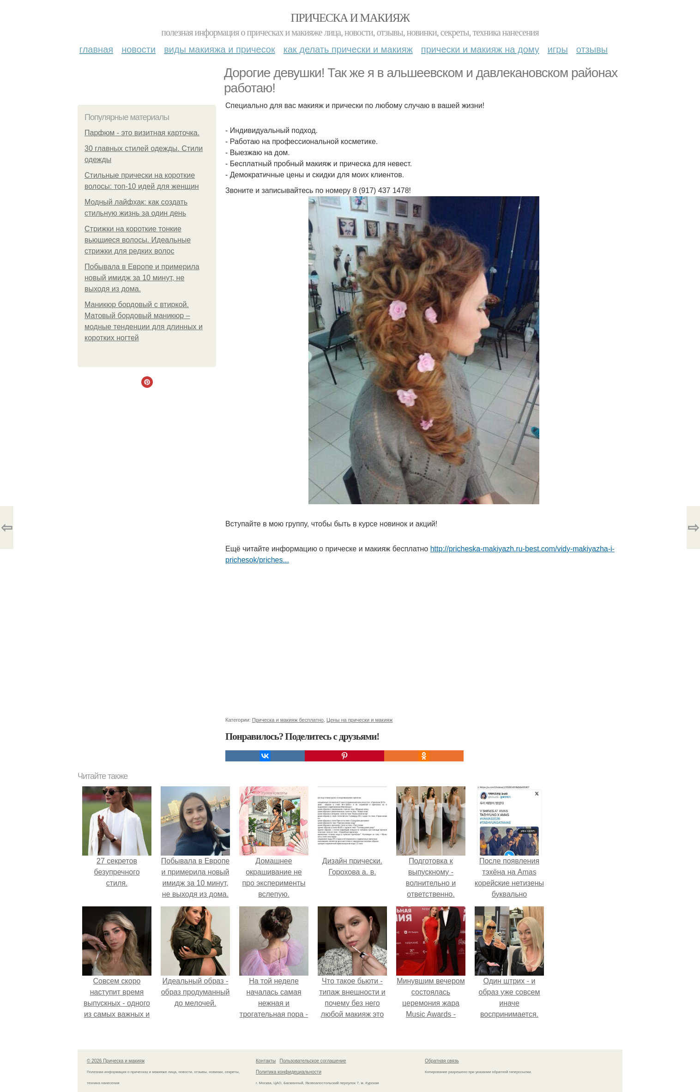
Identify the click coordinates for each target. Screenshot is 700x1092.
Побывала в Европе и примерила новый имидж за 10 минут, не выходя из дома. (141, 278)
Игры (558, 49)
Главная (96, 49)
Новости (138, 49)
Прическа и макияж (350, 17)
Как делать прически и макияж (348, 49)
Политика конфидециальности (288, 1071)
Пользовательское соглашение (313, 1060)
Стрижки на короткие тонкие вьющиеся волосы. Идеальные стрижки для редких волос (137, 240)
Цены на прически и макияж (359, 720)
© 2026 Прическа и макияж (116, 1060)
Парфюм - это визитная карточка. (141, 133)
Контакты (266, 1060)
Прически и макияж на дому (480, 49)
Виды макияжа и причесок (219, 49)
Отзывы (592, 49)
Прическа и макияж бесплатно (288, 720)
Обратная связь (442, 1060)
